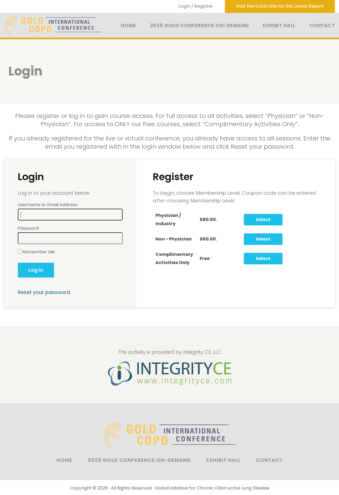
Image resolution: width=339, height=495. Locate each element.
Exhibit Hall (279, 25)
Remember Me (36, 252)
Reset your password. (44, 292)
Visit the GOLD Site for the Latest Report (280, 6)
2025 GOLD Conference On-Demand (199, 25)
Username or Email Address (47, 205)
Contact (322, 25)
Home (128, 25)
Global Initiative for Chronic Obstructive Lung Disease (212, 488)
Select (263, 219)
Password (28, 228)
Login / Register (195, 6)
